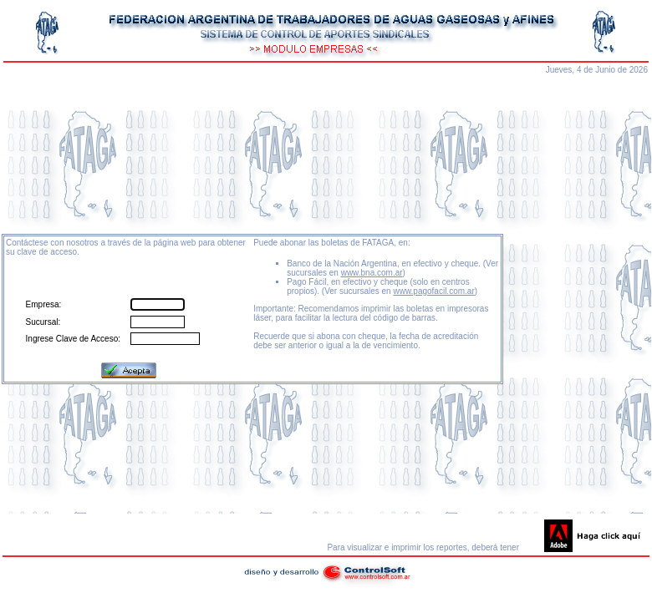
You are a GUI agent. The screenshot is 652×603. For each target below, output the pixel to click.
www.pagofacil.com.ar (433, 291)
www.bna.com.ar (372, 272)
